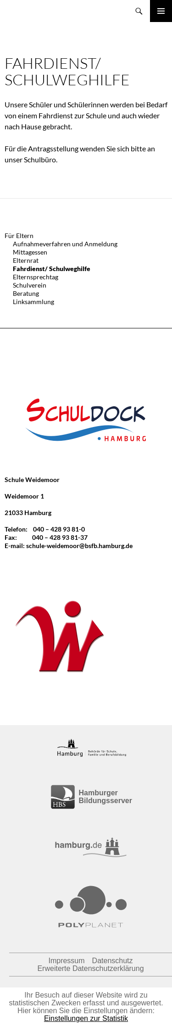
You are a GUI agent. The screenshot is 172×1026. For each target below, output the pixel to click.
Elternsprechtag (35, 277)
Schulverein (29, 285)
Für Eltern (19, 235)
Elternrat (26, 260)
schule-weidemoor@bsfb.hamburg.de (79, 545)
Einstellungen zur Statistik (86, 1018)
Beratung (26, 293)
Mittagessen (30, 252)
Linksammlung (33, 301)
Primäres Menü (161, 11)
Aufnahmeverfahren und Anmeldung (65, 244)
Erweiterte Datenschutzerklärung (90, 968)
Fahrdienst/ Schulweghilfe (51, 268)
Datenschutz (112, 961)
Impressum (66, 961)
